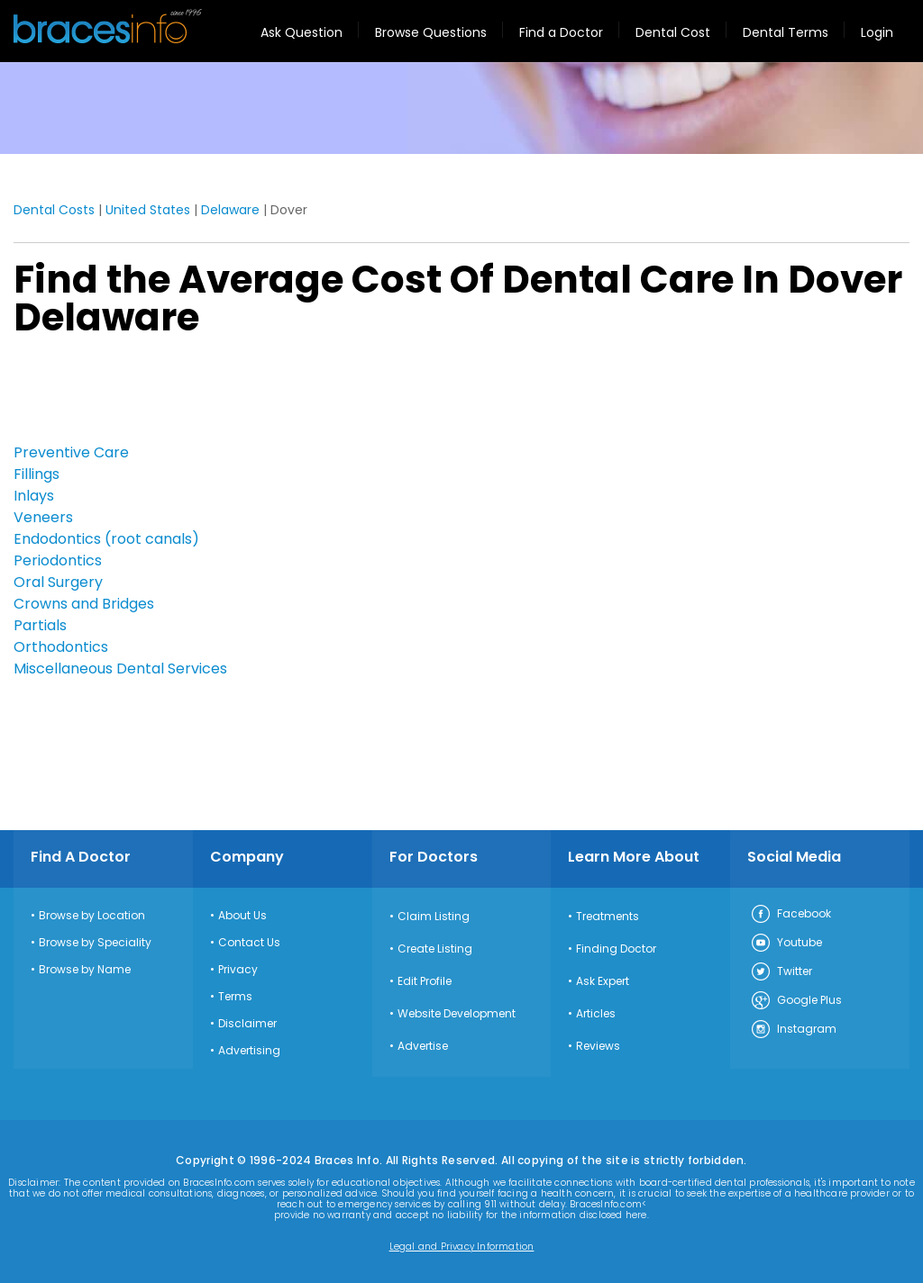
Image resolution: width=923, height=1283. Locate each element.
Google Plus (796, 1001)
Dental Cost (672, 32)
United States (147, 210)
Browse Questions (431, 32)
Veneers (43, 517)
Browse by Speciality (95, 942)
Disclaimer (247, 1023)
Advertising (249, 1050)
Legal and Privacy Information (462, 1247)
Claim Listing (434, 916)
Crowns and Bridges (84, 603)
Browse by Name (85, 969)
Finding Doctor (616, 949)
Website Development (457, 1013)
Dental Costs (54, 210)
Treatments (607, 916)
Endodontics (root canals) (106, 539)
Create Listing (435, 949)
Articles (596, 1013)
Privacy (238, 969)
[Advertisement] (104, 395)
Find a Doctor (561, 32)
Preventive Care (71, 452)
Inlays (34, 495)
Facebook (790, 915)
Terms (235, 996)
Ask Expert (602, 981)
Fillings (36, 474)
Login (877, 32)
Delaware (230, 210)
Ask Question (301, 32)
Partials (40, 625)
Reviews (598, 1046)
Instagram (793, 1030)
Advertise (423, 1046)
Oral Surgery (58, 582)
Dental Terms (785, 32)
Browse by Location (92, 915)
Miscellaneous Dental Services (120, 668)
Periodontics (58, 560)
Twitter (781, 972)
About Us (242, 915)
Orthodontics (61, 647)
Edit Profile (425, 981)
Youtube (786, 943)
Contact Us (249, 942)
